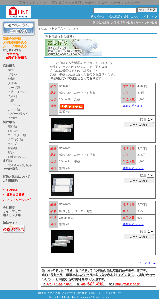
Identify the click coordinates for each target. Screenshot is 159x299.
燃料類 (12, 126)
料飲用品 (9, 122)
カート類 (14, 109)
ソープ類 (14, 87)
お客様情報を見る (15, 42)
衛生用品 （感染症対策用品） (16, 56)
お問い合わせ (130, 16)
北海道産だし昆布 (20, 165)
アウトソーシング (19, 200)
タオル (12, 83)
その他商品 (10, 169)
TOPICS (12, 189)
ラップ (12, 144)
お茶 (11, 100)
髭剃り (12, 79)
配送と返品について (16, 176)
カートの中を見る (15, 46)
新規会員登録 (12, 38)
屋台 (11, 152)
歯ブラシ (14, 70)
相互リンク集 (12, 215)
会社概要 (115, 16)
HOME (43, 28)
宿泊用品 (9, 66)
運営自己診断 (16, 194)
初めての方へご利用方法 (61, 293)
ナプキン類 (15, 139)
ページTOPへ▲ (147, 263)
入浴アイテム (17, 92)
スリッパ (14, 105)
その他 (12, 118)
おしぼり (14, 131)
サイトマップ (149, 16)
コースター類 (17, 135)
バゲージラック (18, 113)
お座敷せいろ (17, 157)
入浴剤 (12, 96)
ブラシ (12, 74)
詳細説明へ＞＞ (133, 106)
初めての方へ (99, 16)
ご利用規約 (10, 180)
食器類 (12, 148)
